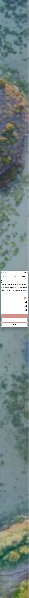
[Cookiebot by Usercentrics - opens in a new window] (22, 272)
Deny (14, 324)
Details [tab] (14, 276)
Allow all (14, 315)
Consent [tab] (5, 276)
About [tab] (23, 276)
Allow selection (14, 320)
